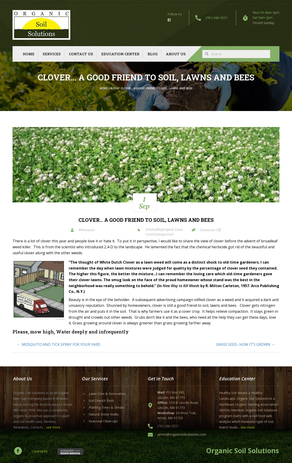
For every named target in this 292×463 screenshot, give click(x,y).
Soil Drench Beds (101, 400)
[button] (18, 450)
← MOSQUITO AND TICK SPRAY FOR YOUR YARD (58, 344)
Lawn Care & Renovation (107, 394)
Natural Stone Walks (104, 414)
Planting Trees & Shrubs (106, 407)
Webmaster (86, 230)
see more (53, 427)
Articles (150, 229)
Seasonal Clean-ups (103, 421)
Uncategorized (162, 234)
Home (104, 88)
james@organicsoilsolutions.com (181, 434)
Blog (114, 88)
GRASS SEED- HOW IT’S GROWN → (245, 344)
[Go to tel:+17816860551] (210, 18)
